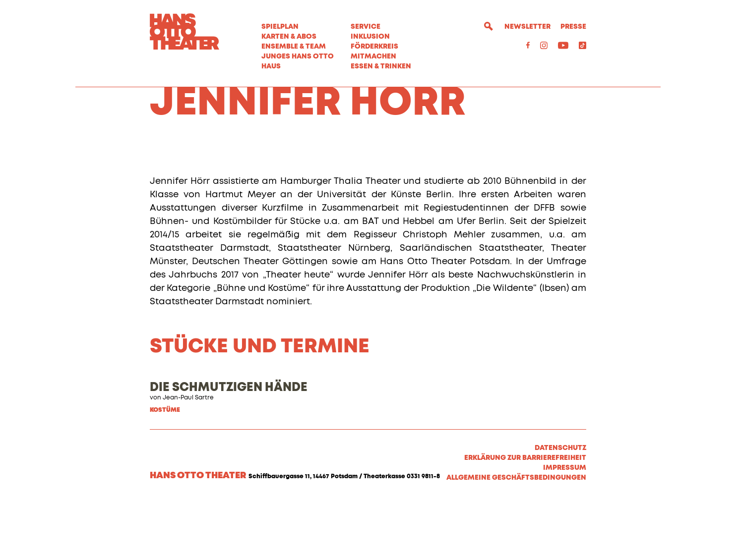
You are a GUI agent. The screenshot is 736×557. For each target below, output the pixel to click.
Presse (573, 26)
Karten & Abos (288, 36)
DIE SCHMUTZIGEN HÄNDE (228, 443)
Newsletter (527, 26)
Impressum (564, 523)
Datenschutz (560, 503)
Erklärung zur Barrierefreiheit (525, 513)
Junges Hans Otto (297, 56)
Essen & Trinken (381, 66)
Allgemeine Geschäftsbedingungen (516, 533)
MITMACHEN (373, 56)
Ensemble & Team (293, 46)
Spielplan (280, 26)
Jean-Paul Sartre (188, 453)
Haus (271, 66)
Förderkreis (374, 46)
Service (365, 26)
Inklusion (370, 36)
